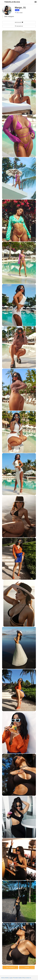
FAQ (23, 977)
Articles (7, 977)
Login (27, 967)
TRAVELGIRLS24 (12, 2)
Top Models (10, 967)
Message (19, 22)
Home (2, 977)
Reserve (19, 26)
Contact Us (28, 977)
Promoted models (17, 977)
